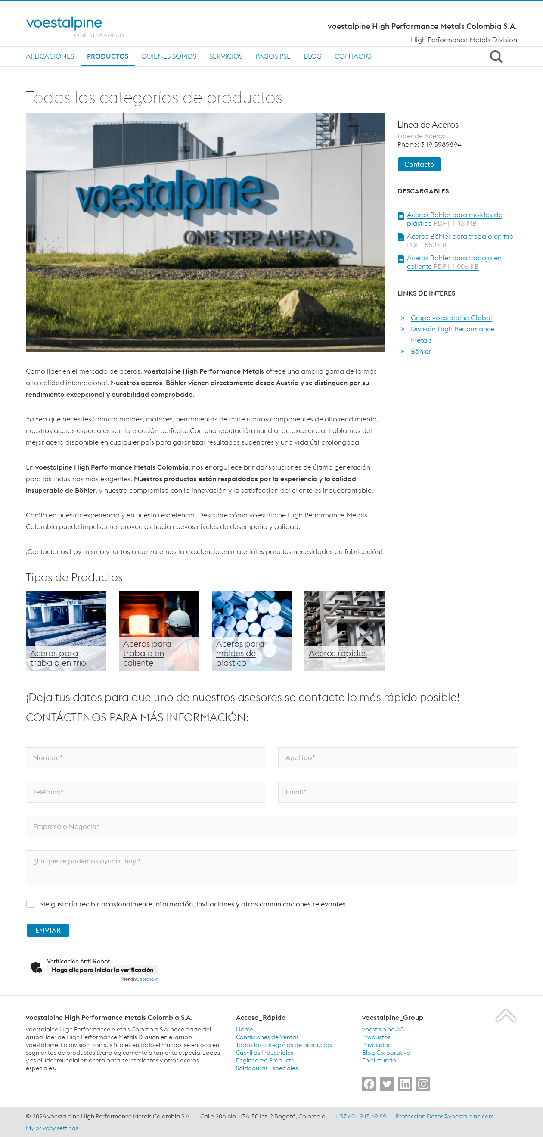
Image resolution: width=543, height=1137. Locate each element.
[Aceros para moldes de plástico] (252, 631)
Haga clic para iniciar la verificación (102, 970)
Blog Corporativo (386, 1052)
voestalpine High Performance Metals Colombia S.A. (422, 26)
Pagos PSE (273, 56)
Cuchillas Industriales (264, 1052)
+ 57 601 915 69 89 (360, 1116)
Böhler (421, 351)
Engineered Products (265, 1060)
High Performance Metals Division (464, 39)
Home (244, 1029)
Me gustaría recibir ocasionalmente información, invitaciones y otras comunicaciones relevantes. (193, 904)
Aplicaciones (50, 56)
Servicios (225, 56)
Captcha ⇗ (139, 979)
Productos (107, 56)
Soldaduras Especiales (267, 1068)
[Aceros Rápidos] (344, 631)
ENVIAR (48, 930)
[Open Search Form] (494, 56)
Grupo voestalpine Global (451, 317)
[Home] (83, 27)
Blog (313, 56)
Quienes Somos (168, 56)
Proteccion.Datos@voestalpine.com (445, 1116)
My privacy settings (52, 1128)
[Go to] (369, 1084)
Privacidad (377, 1045)
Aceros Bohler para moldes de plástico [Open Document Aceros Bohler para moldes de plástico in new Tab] (454, 218)
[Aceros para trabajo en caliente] (159, 631)
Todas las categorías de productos (284, 1045)
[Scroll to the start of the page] (506, 1015)
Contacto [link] (419, 164)
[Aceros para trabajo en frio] (66, 631)
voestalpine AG (383, 1029)
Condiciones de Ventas (267, 1037)
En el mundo (379, 1060)
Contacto (353, 56)
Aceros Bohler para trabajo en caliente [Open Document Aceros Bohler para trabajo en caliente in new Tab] (454, 262)
